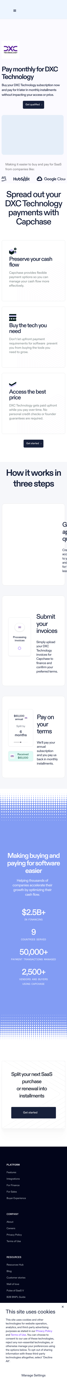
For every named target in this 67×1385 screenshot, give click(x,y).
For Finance (13, 1185)
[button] (14, 10)
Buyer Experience (16, 1198)
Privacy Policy (14, 1235)
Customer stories (16, 1278)
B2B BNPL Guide (16, 1297)
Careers (11, 1228)
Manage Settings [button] (33, 1375)
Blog (9, 1271)
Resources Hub (15, 1265)
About (10, 1222)
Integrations (13, 1179)
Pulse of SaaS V (15, 1291)
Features (11, 1172)
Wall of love (13, 1284)
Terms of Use (14, 1241)
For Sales (12, 1192)
